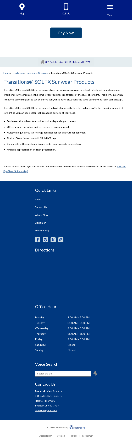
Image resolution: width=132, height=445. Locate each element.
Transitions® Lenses (37, 72)
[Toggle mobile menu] (110, 6)
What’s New (41, 214)
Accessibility (45, 435)
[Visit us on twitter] (53, 239)
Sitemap (61, 435)
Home (6, 72)
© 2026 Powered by (66, 427)
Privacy (73, 435)
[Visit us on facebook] (37, 239)
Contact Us (41, 207)
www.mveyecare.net (46, 410)
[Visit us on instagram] (60, 239)
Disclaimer (40, 222)
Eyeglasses (18, 72)
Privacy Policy (42, 230)
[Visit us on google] (45, 239)
